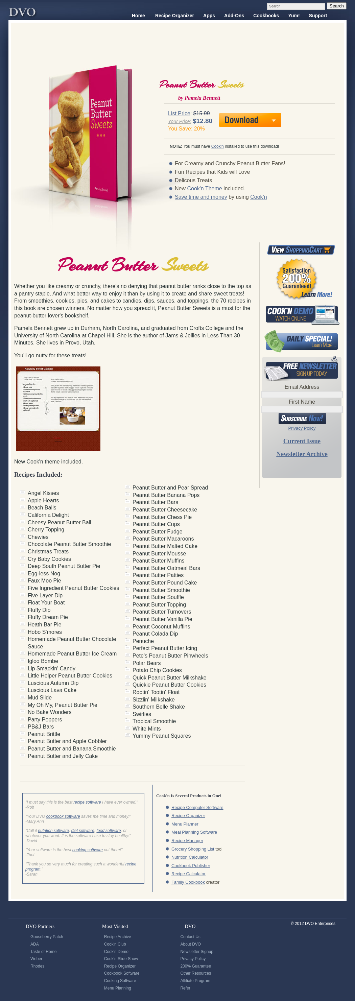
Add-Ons (234, 15)
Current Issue (302, 441)
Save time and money (201, 197)
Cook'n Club (115, 944)
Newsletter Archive (301, 453)
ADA (34, 944)
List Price (179, 113)
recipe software (87, 802)
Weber (36, 958)
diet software (82, 830)
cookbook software (63, 816)
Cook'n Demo (116, 951)
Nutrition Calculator (189, 857)
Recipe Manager (187, 840)
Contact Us (190, 936)
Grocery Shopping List (192, 849)
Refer (185, 988)
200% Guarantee (195, 966)
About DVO (190, 944)
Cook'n (217, 146)
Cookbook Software (122, 973)
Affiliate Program (195, 980)
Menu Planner (184, 824)
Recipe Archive (117, 936)
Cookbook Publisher (190, 865)
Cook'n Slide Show (121, 958)
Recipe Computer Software (197, 807)
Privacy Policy (302, 428)
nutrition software (53, 830)
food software (108, 830)
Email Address (302, 387)
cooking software (87, 850)
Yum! (294, 15)
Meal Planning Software (194, 832)
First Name (302, 402)
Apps (209, 15)
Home (138, 15)
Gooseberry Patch (46, 936)
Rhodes (37, 966)
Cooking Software (120, 980)
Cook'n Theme (204, 188)
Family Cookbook (188, 882)
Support (318, 15)
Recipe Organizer (174, 15)
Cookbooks (266, 15)
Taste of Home (43, 951)
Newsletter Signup (196, 951)
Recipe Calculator (188, 873)
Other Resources (195, 973)
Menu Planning (117, 988)
